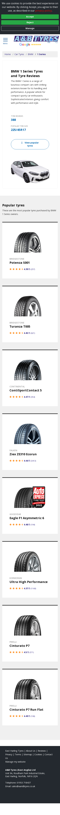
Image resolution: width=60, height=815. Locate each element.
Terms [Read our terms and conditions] (18, 754)
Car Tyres (19, 54)
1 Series (41, 54)
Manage (30, 28)
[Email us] (23, 786)
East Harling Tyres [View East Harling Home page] (14, 750)
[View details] (30, 250)
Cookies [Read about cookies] (38, 754)
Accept (30, 16)
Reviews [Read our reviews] (42, 750)
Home (8, 54)
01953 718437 (24, 782)
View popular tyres (30, 144)
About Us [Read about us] (30, 750)
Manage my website (15, 761)
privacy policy (43, 10)
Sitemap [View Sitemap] (28, 754)
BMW (30, 54)
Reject (30, 22)
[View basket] (49, 41)
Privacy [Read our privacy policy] (8, 754)
